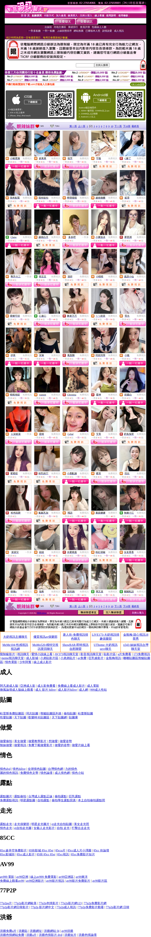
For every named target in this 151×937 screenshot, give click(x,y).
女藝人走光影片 (44, 828)
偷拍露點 (61, 796)
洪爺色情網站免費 (12, 934)
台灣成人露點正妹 (40, 796)
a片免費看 (124, 654)
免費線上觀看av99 (12, 880)
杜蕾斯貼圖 (85, 713)
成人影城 (32, 658)
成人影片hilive (67, 689)
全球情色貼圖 (37, 768)
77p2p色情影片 (49, 903)
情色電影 (11, 662)
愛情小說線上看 (41, 654)
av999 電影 (7, 876)
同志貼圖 (32, 713)
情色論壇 (46, 772)
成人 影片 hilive (45, 689)
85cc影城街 (7, 854)
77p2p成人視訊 (66, 907)
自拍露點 (43, 800)
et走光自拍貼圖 (62, 824)
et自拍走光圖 (23, 828)
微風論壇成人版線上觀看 (16, 689)
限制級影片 (7, 654)
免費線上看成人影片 (71, 685)
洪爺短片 (70, 934)
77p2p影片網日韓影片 (14, 907)
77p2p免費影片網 (95, 903)
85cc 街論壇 (101, 850)
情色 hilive (42, 613)
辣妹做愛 (6, 745)
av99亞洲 (22, 876)
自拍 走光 (63, 828)
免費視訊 (27, 158)
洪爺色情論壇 (88, 934)
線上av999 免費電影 (43, 876)
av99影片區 (99, 880)
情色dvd (5, 768)
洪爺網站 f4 (51, 930)
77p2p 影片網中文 (42, 907)
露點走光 (6, 824)
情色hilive (19, 768)
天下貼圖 (20, 717)
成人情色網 (62, 772)
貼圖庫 (73, 717)
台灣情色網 (55, 768)
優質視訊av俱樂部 (45, 636)
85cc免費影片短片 (83, 854)
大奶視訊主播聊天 (15, 636)
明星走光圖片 (40, 824)
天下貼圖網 (59, 717)
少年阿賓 (25, 662)
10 (112, 126)
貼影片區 (110, 654)
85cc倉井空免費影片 (13, 850)
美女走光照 (81, 824)
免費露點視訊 (9, 800)
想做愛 (53, 741)
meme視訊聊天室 (12, 658)
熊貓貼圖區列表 (51, 713)
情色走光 (6, 828)
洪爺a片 (31, 934)
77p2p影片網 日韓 (117, 907)
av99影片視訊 (55, 880)
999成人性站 (98, 689)
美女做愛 (20, 741)
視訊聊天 (23, 654)
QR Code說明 (137, 84)
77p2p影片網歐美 (25, 903)
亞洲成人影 (27, 685)
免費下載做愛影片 (40, 745)
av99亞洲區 (66, 876)
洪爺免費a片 (8, 930)
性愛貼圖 (6, 717)
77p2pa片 (6, 903)
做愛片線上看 (81, 745)
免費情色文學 (29, 772)
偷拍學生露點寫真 (64, 800)
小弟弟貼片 (68, 658)
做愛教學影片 (37, 741)
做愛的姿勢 (62, 745)
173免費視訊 (141, 654)
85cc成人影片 (26, 854)
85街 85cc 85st (46, 854)
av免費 (82, 658)
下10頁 (126, 126)
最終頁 (135, 126)
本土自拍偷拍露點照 (91, 800)
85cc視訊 (63, 854)
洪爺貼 (23, 930)
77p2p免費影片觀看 (91, 907)
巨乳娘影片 (96, 658)
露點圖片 (6, 796)
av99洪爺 (67, 930)
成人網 (83, 689)
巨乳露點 (75, 796)
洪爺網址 (36, 930)
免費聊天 (112, 513)
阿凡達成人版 (9, 685)
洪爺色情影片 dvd (50, 934)
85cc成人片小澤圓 (79, 850)
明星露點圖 (27, 800)
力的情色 (71, 768)
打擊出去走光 (81, 828)
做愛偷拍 (6, 741)
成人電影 (93, 685)
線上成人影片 (43, 662)
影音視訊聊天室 (91, 654)
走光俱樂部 (21, 824)
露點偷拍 (20, 796)
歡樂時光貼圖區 (38, 717)
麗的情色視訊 (9, 772)
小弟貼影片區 (49, 658)
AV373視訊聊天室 (66, 654)
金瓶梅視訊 (113, 658)
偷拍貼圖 (70, 713)
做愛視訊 (20, 745)
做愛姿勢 (66, 741)
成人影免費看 (46, 685)
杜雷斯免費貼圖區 (12, 713)
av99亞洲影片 (35, 880)
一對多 (85, 237)
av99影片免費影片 (78, 880)
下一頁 (118, 126)
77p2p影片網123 (71, 903)
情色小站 (78, 772)
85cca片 (60, 850)
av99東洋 (82, 876)
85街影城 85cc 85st (41, 850)
